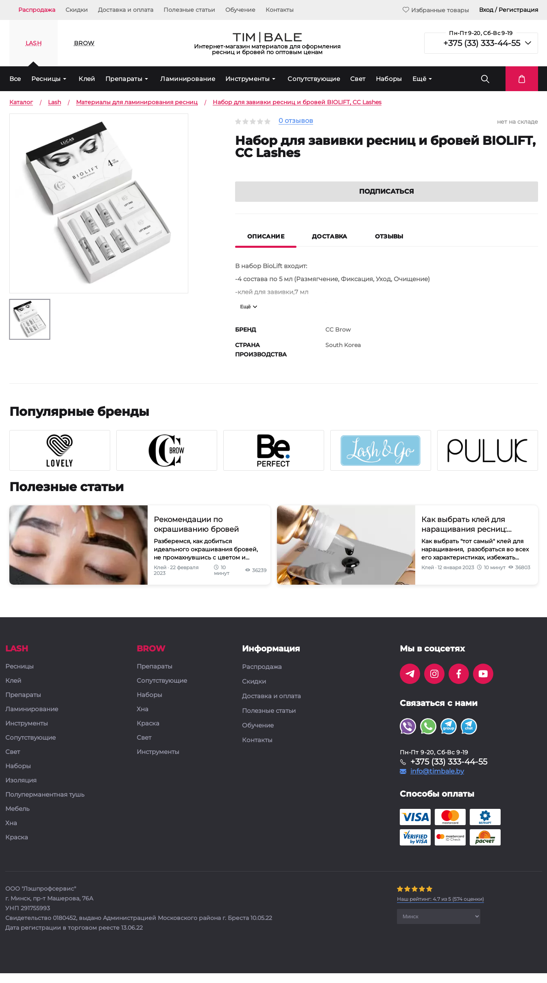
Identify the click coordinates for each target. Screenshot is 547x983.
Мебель (17, 820)
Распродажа (36, 9)
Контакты (280, 9)
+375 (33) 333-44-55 (481, 43)
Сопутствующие (314, 79)
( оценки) (440, 910)
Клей (86, 79)
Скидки (76, 9)
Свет (358, 79)
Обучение (240, 9)
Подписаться (386, 202)
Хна (11, 834)
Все (15, 79)
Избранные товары (436, 10)
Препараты (123, 79)
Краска (16, 848)
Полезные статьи (189, 9)
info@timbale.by (437, 782)
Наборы (389, 79)
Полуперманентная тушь (44, 806)
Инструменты (247, 79)
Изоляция (21, 792)
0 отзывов (296, 121)
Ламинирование (187, 79)
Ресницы (46, 79)
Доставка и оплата (125, 9)
